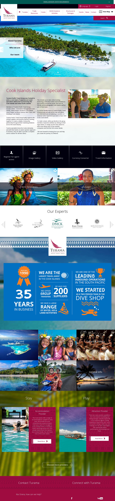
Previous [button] (2, 47)
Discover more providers (57, 465)
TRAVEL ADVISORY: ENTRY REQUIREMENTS (56, 2)
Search (102, 18)
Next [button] (112, 225)
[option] (57, 48)
